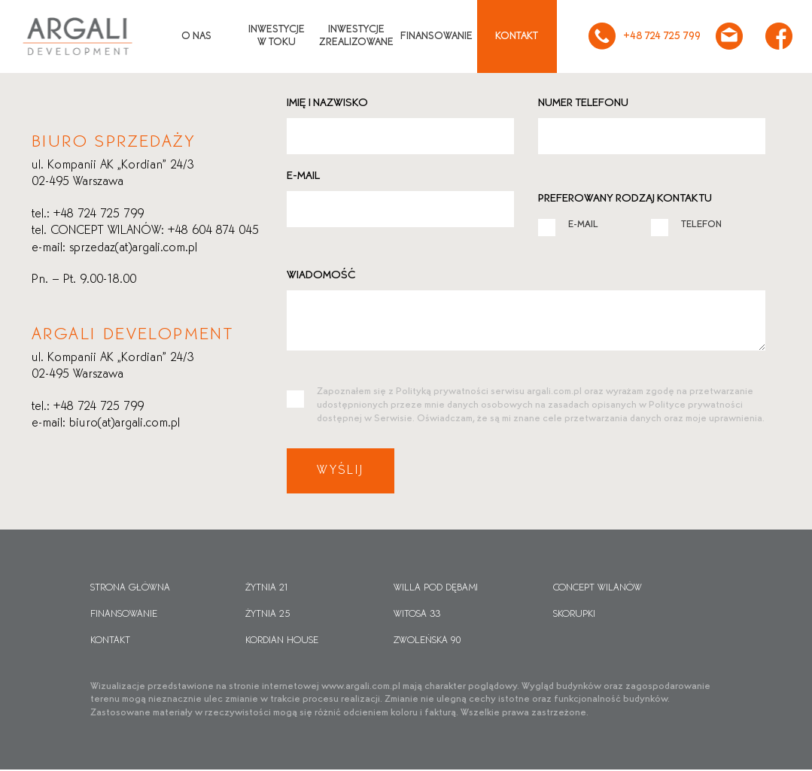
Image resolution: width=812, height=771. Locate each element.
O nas (193, 36)
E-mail (303, 176)
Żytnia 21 (267, 588)
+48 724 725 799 (641, 36)
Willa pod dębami (436, 588)
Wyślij (341, 471)
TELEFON (686, 224)
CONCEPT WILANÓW (597, 588)
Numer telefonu (583, 103)
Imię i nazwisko (327, 103)
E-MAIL (568, 224)
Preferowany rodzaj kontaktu (625, 198)
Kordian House (281, 641)
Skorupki (574, 615)
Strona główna (130, 588)
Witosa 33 (417, 615)
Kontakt (513, 36)
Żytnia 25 (267, 615)
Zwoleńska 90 (427, 641)
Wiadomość (321, 275)
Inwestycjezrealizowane (353, 36)
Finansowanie (433, 36)
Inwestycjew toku (273, 36)
